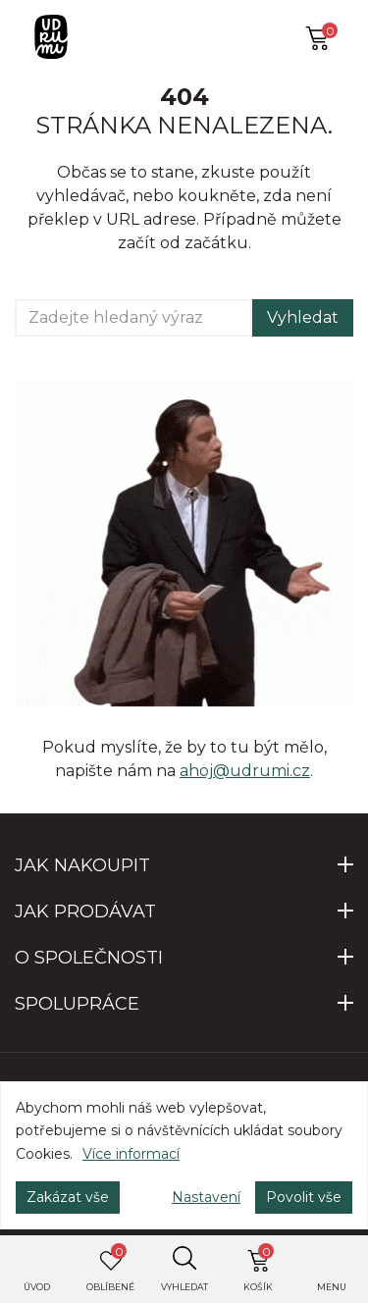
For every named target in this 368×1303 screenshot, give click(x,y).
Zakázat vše (67, 1197)
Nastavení (206, 1197)
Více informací (131, 1154)
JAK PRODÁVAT (85, 911)
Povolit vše (304, 1197)
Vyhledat (303, 317)
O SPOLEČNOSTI (89, 957)
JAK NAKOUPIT (82, 865)
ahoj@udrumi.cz (245, 770)
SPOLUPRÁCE (77, 1004)
